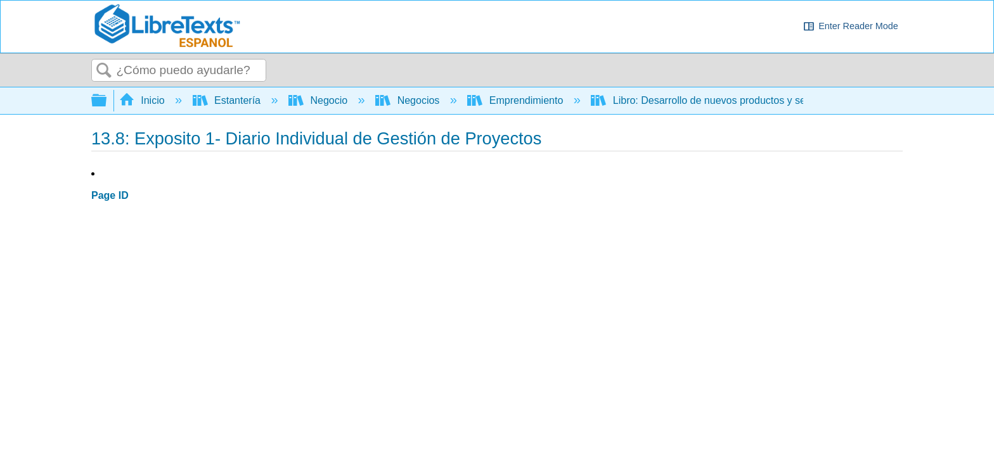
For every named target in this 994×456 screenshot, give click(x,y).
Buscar (104, 71)
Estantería (228, 100)
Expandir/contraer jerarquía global (107, 101)
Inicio (143, 100)
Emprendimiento (516, 100)
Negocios (408, 100)
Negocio (319, 100)
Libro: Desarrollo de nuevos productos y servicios (714, 100)
